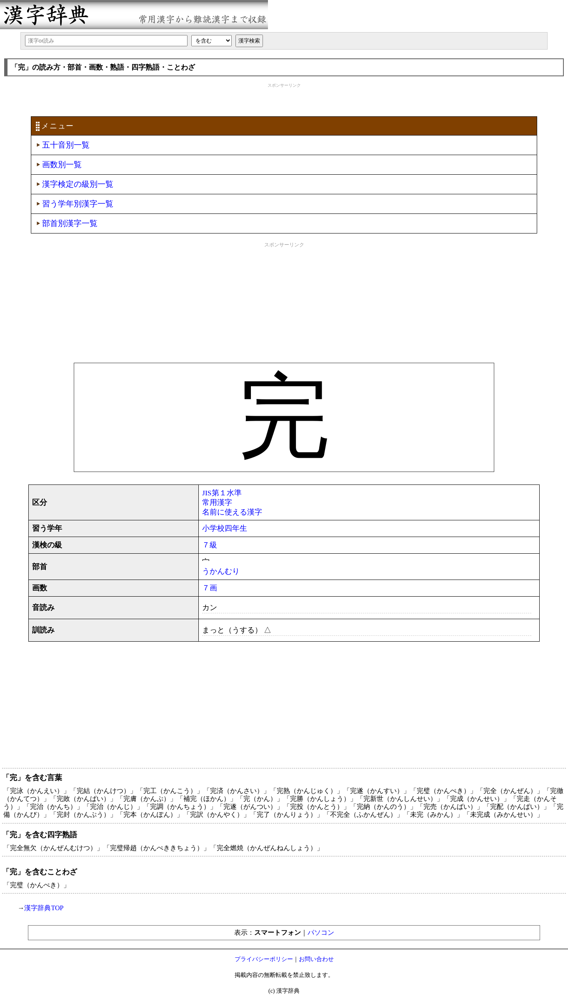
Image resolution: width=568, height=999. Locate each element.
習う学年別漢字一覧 (77, 203)
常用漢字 (217, 502)
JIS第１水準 (222, 493)
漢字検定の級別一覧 (77, 184)
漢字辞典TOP (43, 907)
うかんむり (221, 571)
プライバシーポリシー (264, 959)
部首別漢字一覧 (70, 223)
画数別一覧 (62, 164)
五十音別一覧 (66, 145)
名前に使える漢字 (232, 512)
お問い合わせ (316, 959)
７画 (209, 588)
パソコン (321, 932)
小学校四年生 (224, 528)
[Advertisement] (284, 98)
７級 (209, 545)
